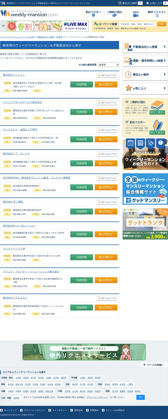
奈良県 (33, 391)
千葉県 (35, 384)
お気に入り (159, 3)
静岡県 (115, 384)
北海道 (18, 378)
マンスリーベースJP (14, 248)
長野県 (90, 378)
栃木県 (50, 384)
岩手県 (33, 378)
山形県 (56, 378)
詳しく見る (157, 112)
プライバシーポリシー (34, 410)
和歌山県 (49, 391)
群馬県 (58, 384)
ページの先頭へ (155, 364)
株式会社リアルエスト (15, 297)
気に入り (149, 88)
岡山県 (82, 391)
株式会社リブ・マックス (16, 153)
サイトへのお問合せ (115, 410)
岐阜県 (59, 37)
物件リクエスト (157, 12)
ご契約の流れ (114, 12)
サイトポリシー (59, 410)
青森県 (26, 378)
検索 (162, 24)
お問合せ (106, 84)
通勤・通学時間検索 (149, 60)
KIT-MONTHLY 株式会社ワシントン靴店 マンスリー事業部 (37, 177)
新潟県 (98, 378)
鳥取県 (90, 391)
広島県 (67, 391)
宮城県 (48, 378)
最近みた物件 (132, 3)
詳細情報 (81, 84)
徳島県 (138, 391)
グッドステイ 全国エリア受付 (20, 129)
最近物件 (149, 74)
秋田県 (41, 378)
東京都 (11, 384)
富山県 (90, 384)
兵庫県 (18, 391)
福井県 (75, 384)
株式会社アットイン (14, 74)
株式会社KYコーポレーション (19, 225)
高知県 (130, 391)
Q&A (136, 12)
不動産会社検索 (149, 47)
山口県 (75, 391)
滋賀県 (41, 391)
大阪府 (11, 391)
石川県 (82, 384)
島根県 (98, 391)
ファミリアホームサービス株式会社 (22, 102)
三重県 (130, 384)
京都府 (26, 391)
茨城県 (43, 384)
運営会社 (78, 410)
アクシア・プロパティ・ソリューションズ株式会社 (31, 271)
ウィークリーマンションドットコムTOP (17, 37)
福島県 (63, 378)
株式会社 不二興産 (13, 201)
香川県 (115, 391)
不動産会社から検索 (45, 37)
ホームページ (107, 75)
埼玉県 (28, 384)
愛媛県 (123, 391)
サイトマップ (10, 410)
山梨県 (83, 378)
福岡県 (16, 398)
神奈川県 (19, 384)
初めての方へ (93, 12)
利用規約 (94, 410)
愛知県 (107, 384)
